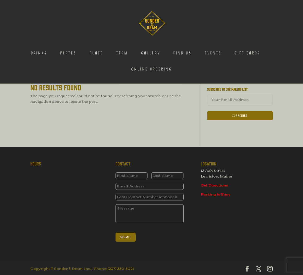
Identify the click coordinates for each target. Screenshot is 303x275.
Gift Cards (247, 30)
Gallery (150, 30)
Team (122, 30)
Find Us (182, 30)
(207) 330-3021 (121, 269)
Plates (68, 30)
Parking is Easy (216, 194)
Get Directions (214, 185)
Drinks (39, 30)
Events (213, 30)
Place (96, 30)
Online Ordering (151, 46)
